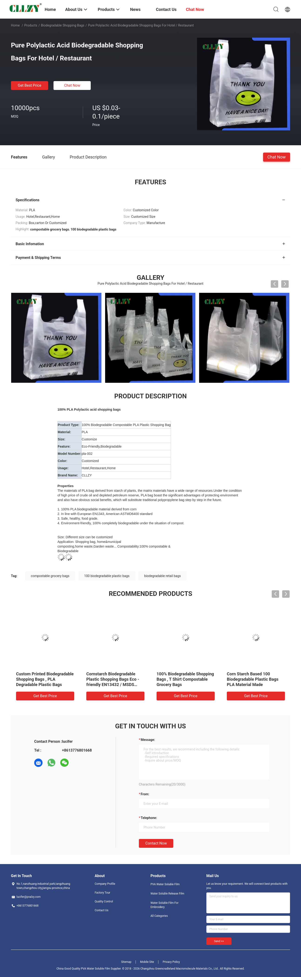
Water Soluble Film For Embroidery (164, 905)
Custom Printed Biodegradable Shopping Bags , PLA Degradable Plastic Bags (45, 679)
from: (145, 794)
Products (30, 25)
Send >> (219, 941)
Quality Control (104, 901)
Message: (148, 740)
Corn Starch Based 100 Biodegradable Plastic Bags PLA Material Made (252, 679)
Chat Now (72, 85)
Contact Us (101, 910)
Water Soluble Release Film (167, 893)
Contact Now (156, 843)
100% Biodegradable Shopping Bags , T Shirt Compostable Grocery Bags (185, 679)
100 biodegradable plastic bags (107, 576)
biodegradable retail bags (162, 576)
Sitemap (126, 962)
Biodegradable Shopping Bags (62, 25)
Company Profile (105, 883)
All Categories (159, 916)
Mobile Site (147, 962)
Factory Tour (102, 892)
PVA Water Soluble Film (165, 884)
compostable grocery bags (50, 576)
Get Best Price (29, 85)
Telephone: (149, 818)
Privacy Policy (171, 962)
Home (15, 25)
